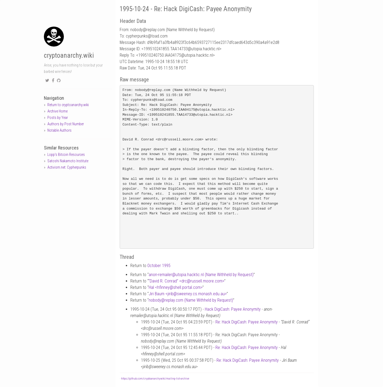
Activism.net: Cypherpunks (66, 167)
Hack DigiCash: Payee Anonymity (233, 309)
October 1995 (158, 265)
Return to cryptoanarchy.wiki (68, 105)
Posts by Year (57, 117)
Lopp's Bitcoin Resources (66, 154)
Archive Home (57, 111)
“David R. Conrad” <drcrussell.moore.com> (186, 281)
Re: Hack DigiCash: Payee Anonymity (246, 321)
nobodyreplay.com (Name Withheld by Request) (191, 300)
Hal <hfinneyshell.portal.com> (175, 287)
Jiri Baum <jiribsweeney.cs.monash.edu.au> (188, 293)
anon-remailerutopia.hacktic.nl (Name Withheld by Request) (201, 274)
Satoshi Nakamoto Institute (67, 161)
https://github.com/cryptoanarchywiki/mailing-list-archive (155, 378)
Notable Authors (59, 130)
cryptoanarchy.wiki (69, 55)
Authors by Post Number (65, 124)
